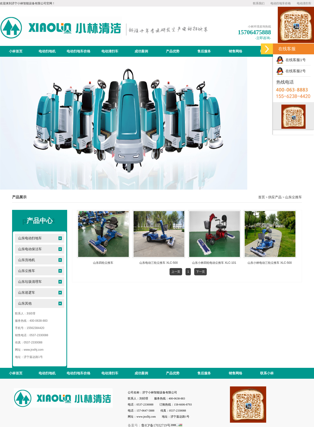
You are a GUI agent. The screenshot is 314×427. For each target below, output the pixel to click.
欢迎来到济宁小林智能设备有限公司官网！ (27, 3)
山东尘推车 (293, 197)
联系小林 (267, 373)
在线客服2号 (291, 71)
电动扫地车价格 (281, 3)
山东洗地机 (26, 260)
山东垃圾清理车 (30, 282)
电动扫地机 (47, 51)
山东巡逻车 (26, 292)
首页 (261, 197)
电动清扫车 (304, 3)
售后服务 (204, 51)
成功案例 (141, 51)
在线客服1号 (291, 60)
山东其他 (25, 303)
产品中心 (40, 220)
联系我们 (258, 3)
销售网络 (235, 51)
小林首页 (15, 51)
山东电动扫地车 (30, 238)
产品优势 (172, 51)
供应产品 (275, 197)
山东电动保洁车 (30, 249)
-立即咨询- (263, 38)
